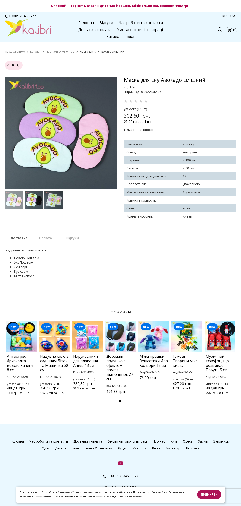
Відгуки (106, 22)
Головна (86, 22)
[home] (15, 52)
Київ (174, 441)
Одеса (188, 441)
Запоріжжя (222, 441)
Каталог (113, 36)
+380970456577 (20, 16)
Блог (131, 36)
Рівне (156, 448)
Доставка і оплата (94, 29)
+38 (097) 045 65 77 (120, 476)
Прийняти (209, 495)
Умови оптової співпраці (140, 29)
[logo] (28, 28)
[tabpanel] (21, 364)
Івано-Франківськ (98, 448)
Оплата (45, 238)
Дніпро (60, 448)
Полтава (193, 448)
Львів (75, 448)
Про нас (158, 441)
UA (232, 16)
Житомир (173, 448)
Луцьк (122, 448)
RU (224, 16)
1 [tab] (120, 401)
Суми (46, 448)
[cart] (229, 29)
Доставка (19, 238)
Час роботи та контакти (141, 22)
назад (13, 65)
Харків (203, 441)
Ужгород (139, 448)
